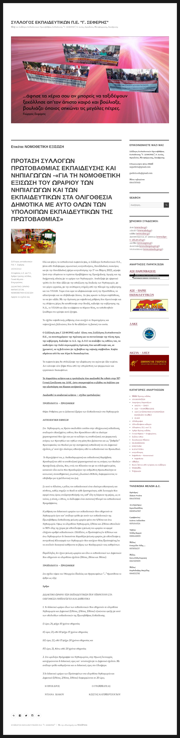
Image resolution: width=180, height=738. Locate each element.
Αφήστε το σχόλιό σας (20, 297)
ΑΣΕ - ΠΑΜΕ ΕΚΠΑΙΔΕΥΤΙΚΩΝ (149, 301)
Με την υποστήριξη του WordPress (72, 725)
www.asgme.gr (144, 243)
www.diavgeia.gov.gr (149, 246)
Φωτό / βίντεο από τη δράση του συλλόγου (149, 465)
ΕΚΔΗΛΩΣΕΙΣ (138, 443)
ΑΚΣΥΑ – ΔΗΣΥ (141, 405)
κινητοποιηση (137, 452)
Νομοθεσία (138, 458)
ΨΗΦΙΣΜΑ (136, 468)
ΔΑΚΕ (149, 332)
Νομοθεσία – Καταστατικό (142, 455)
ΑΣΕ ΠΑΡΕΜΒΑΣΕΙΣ (149, 275)
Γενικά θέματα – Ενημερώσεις (144, 433)
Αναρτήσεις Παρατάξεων (141, 402)
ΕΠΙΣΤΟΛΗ (136, 446)
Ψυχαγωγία (136, 471)
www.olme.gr (143, 233)
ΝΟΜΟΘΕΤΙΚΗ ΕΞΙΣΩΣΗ (22, 293)
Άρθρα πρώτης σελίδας (21, 276)
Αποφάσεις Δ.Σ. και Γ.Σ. (21, 273)
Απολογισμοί (137, 421)
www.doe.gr (140, 227)
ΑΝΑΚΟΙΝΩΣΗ (138, 399)
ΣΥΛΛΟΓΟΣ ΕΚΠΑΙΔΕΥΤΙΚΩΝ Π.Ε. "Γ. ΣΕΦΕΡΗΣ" (60, 22)
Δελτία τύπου (137, 436)
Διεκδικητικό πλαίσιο (140, 440)
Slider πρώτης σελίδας (141, 396)
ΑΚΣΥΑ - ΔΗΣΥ (149, 361)
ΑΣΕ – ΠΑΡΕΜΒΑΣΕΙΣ (144, 408)
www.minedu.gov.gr (152, 249)
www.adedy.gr (144, 230)
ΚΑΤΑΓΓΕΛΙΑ (138, 449)
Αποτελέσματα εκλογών (141, 424)
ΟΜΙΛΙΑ (135, 461)
